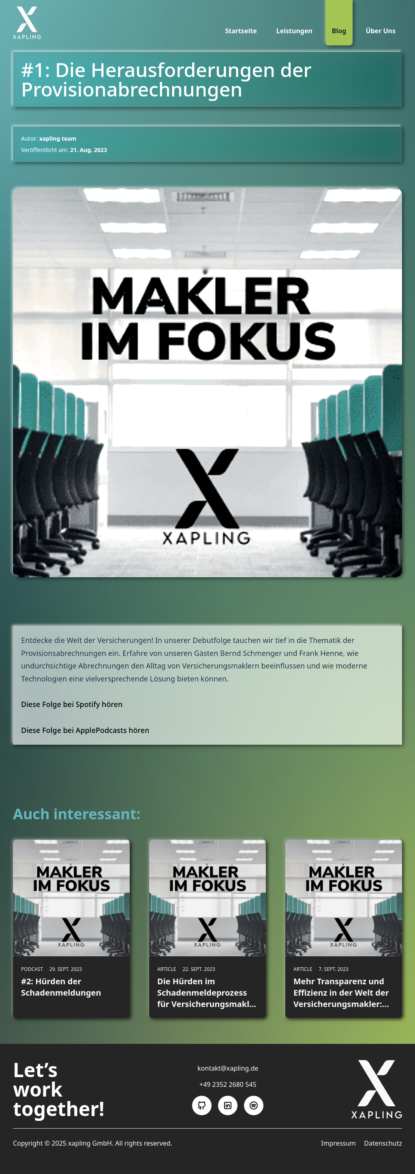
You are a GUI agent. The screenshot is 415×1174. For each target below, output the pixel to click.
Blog (339, 30)
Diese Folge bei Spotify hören (71, 704)
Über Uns (381, 30)
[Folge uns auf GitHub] (202, 1105)
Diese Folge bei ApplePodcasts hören (85, 730)
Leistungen (294, 30)
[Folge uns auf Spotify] (253, 1105)
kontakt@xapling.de (227, 1068)
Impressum (339, 1143)
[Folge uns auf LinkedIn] (227, 1105)
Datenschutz (383, 1143)
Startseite (241, 30)
